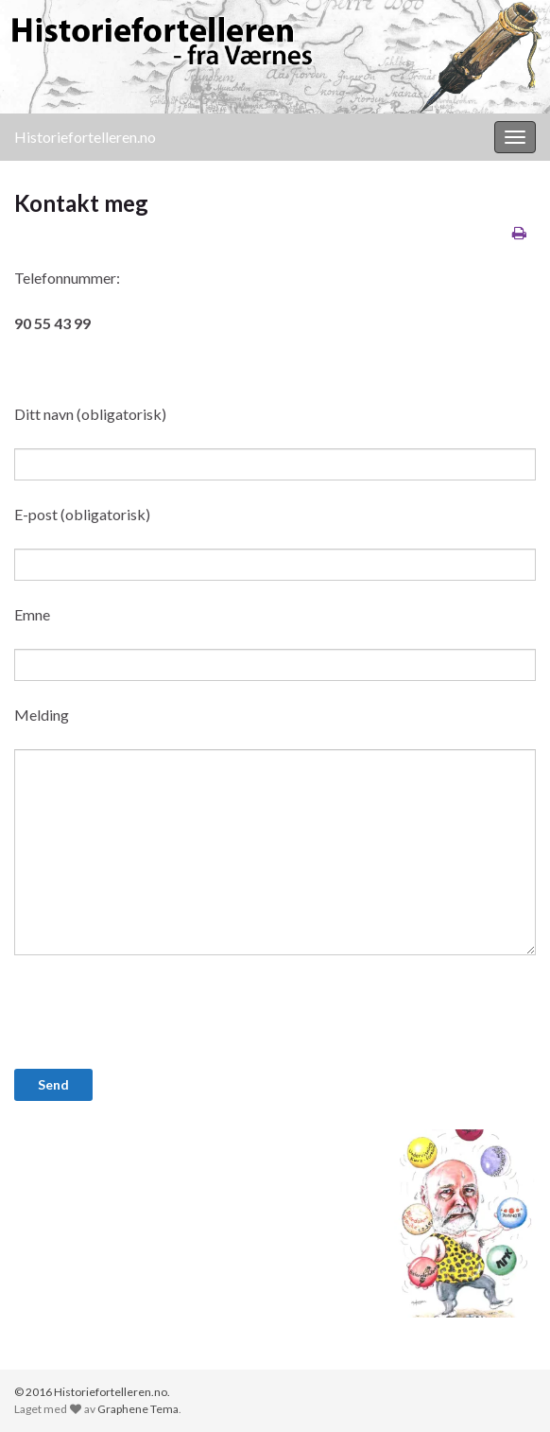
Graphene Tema (138, 1409)
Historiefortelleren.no (85, 137)
